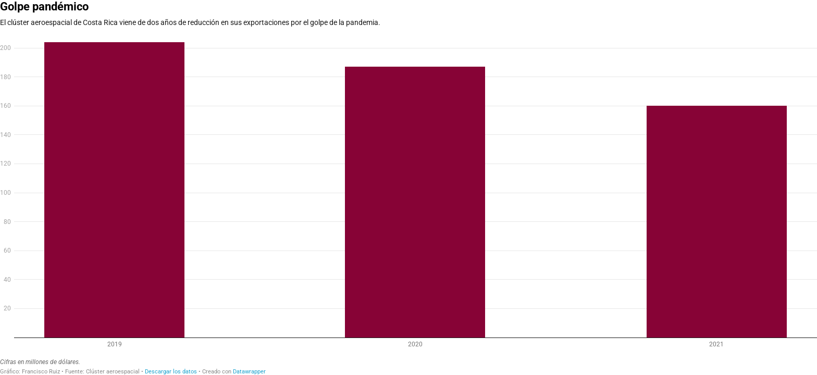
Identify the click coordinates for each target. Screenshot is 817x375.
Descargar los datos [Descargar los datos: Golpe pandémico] (171, 371)
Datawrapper (249, 371)
